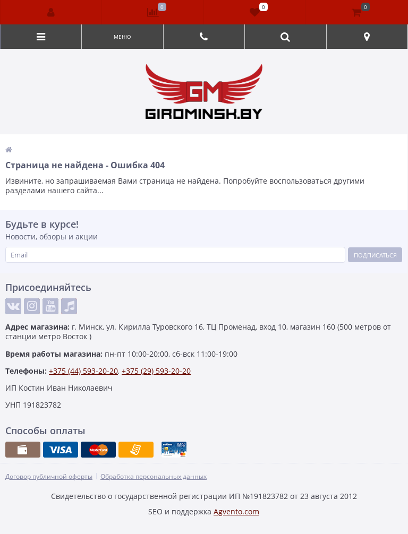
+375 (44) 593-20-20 (83, 371)
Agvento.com (236, 511)
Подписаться (375, 255)
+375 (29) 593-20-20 (156, 371)
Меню (122, 36)
